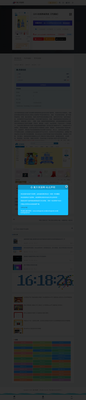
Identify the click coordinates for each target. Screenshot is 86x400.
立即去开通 (24, 207)
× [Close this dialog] (66, 186)
